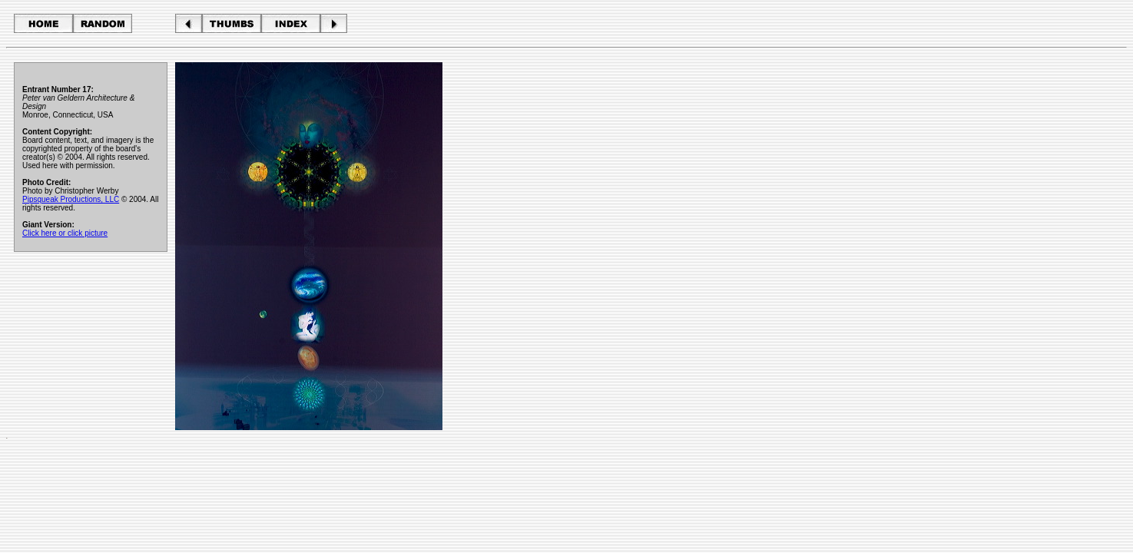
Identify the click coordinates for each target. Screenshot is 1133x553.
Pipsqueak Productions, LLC (70, 199)
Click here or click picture (65, 233)
